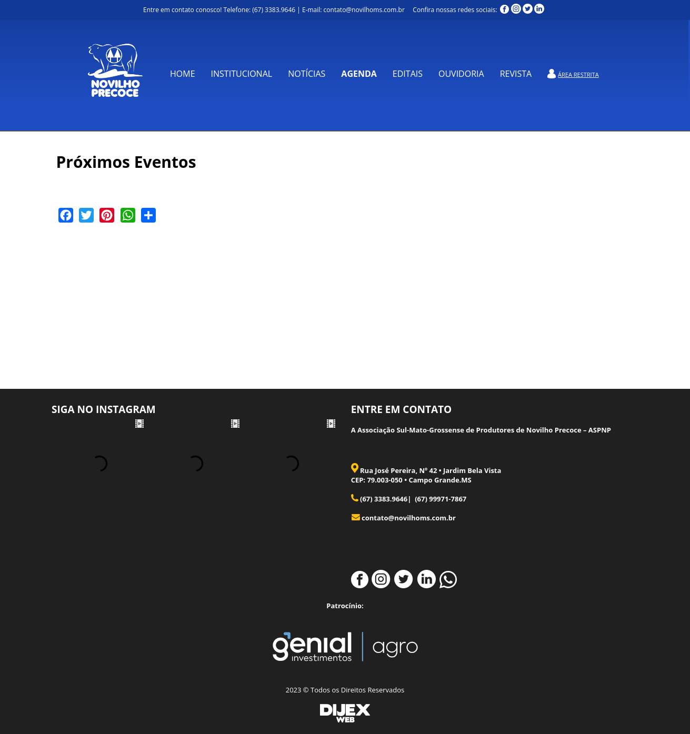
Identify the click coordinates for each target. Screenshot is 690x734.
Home (182, 73)
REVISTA (516, 73)
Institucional (242, 73)
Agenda (358, 73)
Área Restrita (578, 74)
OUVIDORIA (461, 73)
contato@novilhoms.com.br (409, 517)
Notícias (306, 73)
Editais (408, 73)
